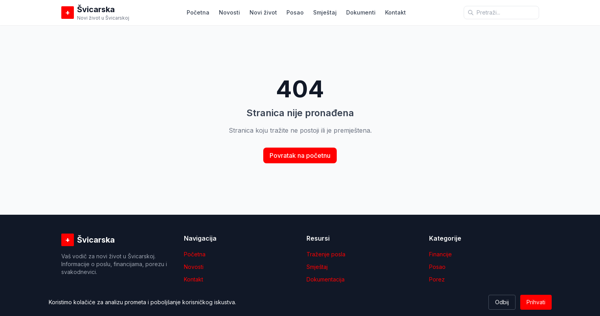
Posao (295, 12)
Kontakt (395, 12)
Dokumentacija (325, 279)
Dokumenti (361, 12)
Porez (437, 279)
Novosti (229, 12)
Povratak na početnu (300, 155)
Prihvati (536, 302)
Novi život (263, 12)
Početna (198, 12)
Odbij (502, 302)
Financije (440, 254)
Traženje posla (325, 254)
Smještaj (325, 12)
